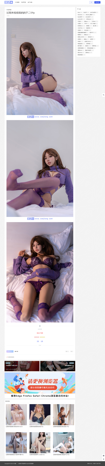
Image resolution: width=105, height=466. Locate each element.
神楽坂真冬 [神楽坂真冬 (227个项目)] (81, 43)
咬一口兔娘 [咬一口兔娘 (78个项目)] (94, 23)
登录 (91, 2)
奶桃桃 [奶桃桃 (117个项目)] (89, 25)
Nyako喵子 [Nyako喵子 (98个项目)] (81, 16)
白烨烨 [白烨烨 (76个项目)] (92, 39)
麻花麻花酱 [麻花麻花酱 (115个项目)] (81, 54)
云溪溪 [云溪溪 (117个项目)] (80, 23)
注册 (42, 341)
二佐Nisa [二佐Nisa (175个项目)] (94, 21)
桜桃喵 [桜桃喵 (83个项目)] (80, 34)
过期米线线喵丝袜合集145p (61, 426)
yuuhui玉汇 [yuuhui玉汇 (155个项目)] (81, 19)
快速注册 (97, 2)
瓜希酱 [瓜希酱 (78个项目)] (80, 39)
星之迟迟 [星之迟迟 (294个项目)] (87, 30)
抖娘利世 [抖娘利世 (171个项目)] (89, 28)
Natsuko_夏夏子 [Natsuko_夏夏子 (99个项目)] (90, 14)
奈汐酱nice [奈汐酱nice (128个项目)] (81, 25)
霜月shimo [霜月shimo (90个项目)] (81, 52)
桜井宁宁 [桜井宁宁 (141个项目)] (93, 32)
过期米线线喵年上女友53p (37, 454)
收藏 (16, 351)
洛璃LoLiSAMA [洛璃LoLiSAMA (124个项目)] (82, 36)
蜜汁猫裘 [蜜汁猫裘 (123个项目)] (81, 45)
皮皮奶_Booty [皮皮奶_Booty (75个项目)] (89, 41)
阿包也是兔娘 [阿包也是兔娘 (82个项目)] (91, 48)
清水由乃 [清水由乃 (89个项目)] (91, 36)
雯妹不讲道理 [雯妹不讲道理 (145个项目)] (89, 50)
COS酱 (14, 463)
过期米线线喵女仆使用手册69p (14, 454)
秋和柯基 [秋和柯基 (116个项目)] (89, 43)
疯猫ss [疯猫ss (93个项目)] (86, 39)
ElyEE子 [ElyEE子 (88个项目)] (86, 12)
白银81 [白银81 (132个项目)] (80, 41)
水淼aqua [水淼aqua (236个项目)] (87, 34)
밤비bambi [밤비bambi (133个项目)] (89, 19)
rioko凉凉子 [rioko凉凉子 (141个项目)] (89, 16)
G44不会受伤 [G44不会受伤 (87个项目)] (94, 12)
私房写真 (8, 9)
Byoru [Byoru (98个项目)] (80, 12)
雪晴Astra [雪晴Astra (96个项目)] (81, 50)
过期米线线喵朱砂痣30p (36, 426)
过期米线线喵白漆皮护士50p (61, 454)
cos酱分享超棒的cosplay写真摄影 (26, 463)
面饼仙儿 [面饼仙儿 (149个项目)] (89, 52)
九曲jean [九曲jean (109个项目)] (87, 21)
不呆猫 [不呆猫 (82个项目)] (80, 21)
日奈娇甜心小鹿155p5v (11, 365)
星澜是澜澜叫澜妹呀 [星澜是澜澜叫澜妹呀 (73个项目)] (83, 32)
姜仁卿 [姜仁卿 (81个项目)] (95, 25)
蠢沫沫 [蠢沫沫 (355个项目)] (88, 45)
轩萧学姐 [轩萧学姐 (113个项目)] (95, 45)
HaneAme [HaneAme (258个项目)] (81, 14)
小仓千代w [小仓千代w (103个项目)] (81, 28)
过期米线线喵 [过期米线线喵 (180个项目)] (82, 48)
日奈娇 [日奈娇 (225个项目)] (80, 30)
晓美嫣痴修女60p (69, 365)
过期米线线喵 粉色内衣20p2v (14, 426)
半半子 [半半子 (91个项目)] (86, 23)
